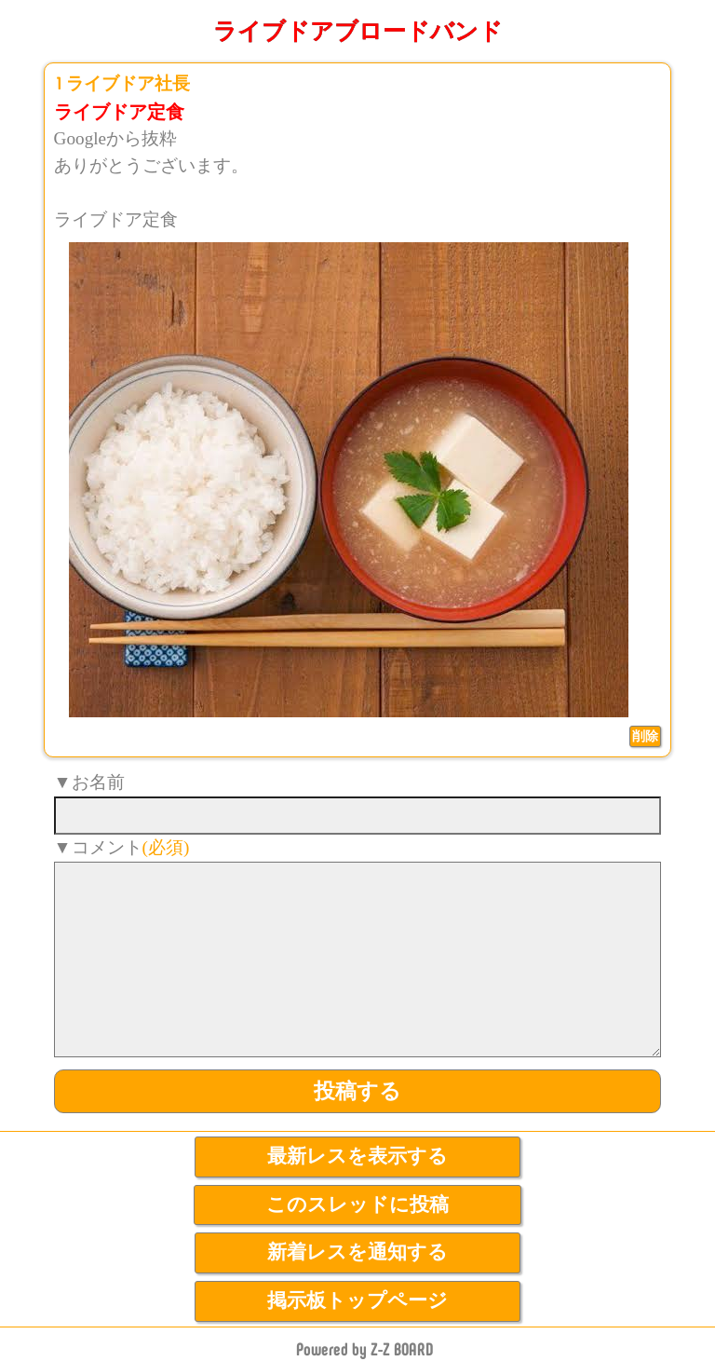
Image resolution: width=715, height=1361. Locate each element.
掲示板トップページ (357, 1300)
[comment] (358, 959)
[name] (358, 815)
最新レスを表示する (357, 1156)
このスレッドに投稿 (357, 1204)
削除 (645, 735)
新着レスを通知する (357, 1252)
